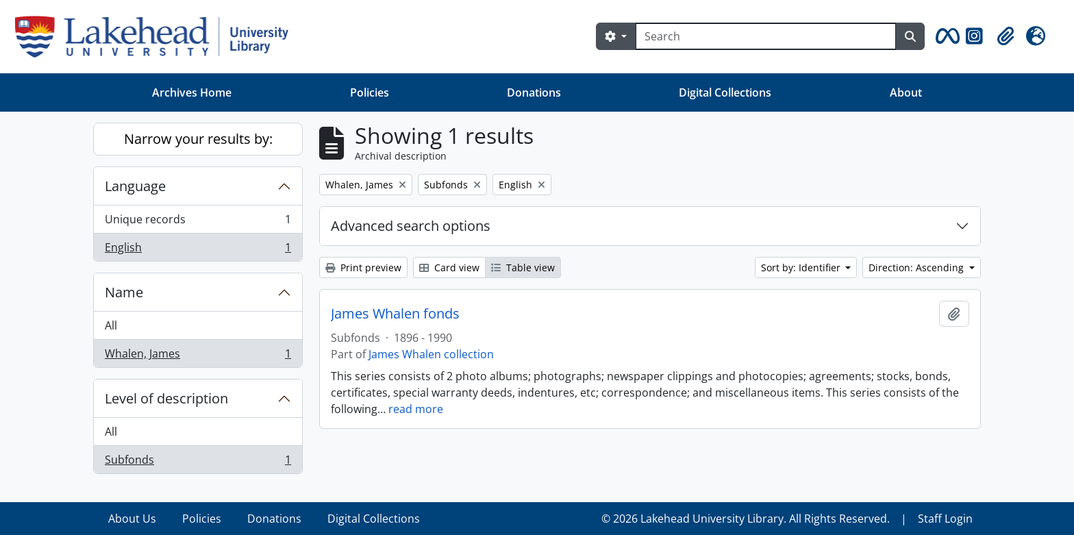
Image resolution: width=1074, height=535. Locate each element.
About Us (132, 518)
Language (135, 186)
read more (415, 408)
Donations (534, 92)
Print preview (363, 267)
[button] (945, 36)
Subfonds (197, 462)
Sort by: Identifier (802, 267)
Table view (523, 267)
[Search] (766, 36)
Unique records (197, 222)
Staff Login (945, 518)
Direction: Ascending (917, 267)
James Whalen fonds (395, 314)
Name (124, 292)
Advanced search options (410, 225)
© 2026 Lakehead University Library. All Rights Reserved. (745, 518)
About (906, 92)
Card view (449, 267)
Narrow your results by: (198, 138)
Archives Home (192, 92)
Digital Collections (725, 92)
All (111, 325)
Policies (369, 92)
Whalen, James (197, 356)
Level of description (166, 398)
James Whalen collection (431, 354)
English (197, 250)
